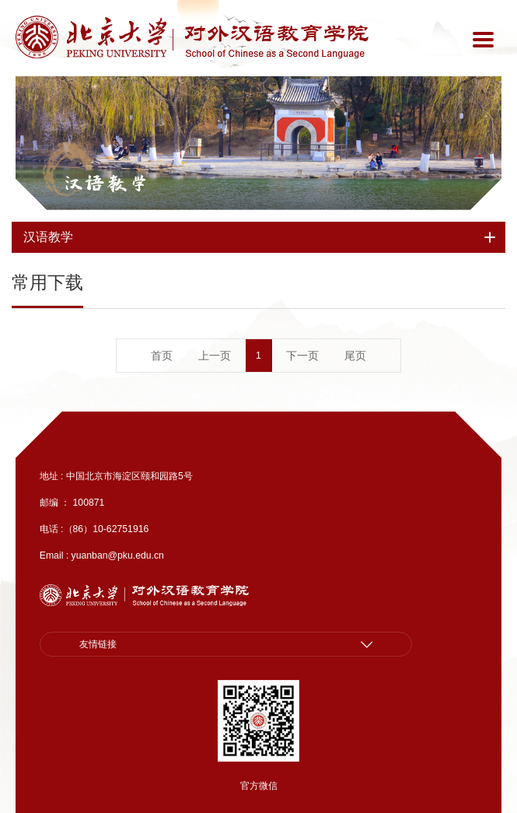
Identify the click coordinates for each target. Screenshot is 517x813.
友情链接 (98, 644)
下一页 (302, 355)
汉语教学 (105, 183)
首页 (162, 355)
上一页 (214, 355)
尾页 (355, 355)
